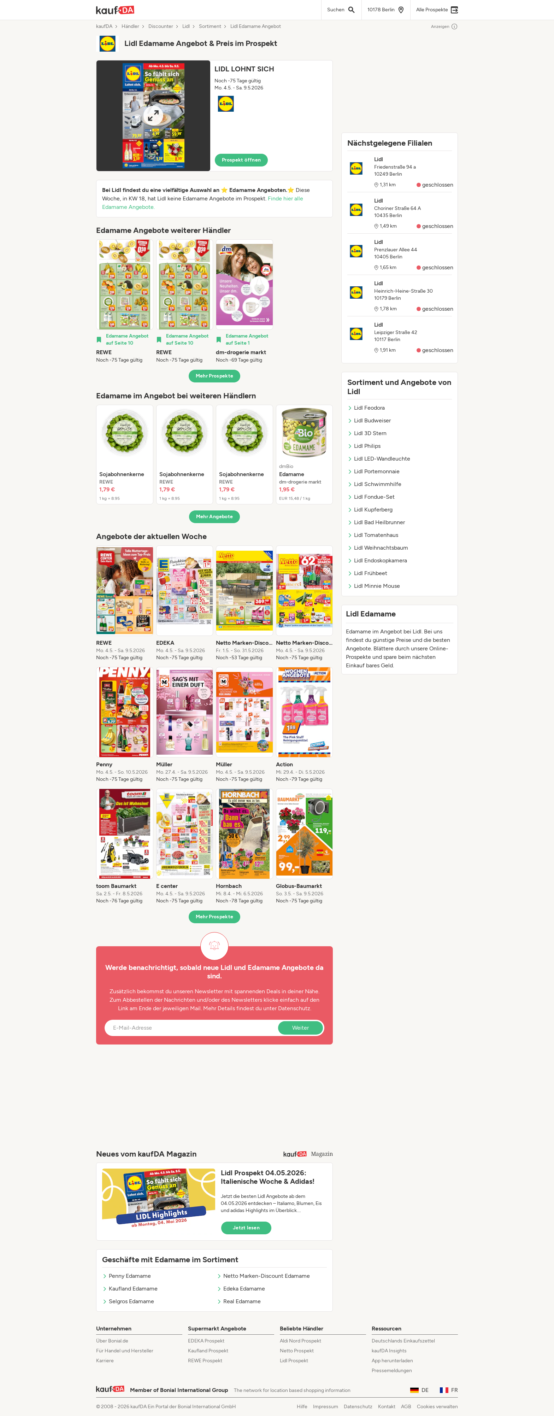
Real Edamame (239, 1301)
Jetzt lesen (246, 1228)
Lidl (186, 26)
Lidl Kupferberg (370, 509)
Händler (130, 26)
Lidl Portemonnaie (373, 471)
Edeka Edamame (241, 1288)
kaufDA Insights (389, 1351)
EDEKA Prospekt (206, 1341)
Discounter (160, 26)
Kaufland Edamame (130, 1288)
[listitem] (124, 301)
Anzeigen (444, 26)
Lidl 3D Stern (367, 433)
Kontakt (386, 1407)
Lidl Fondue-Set (371, 496)
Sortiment (210, 26)
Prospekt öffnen (241, 160)
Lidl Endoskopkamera (377, 560)
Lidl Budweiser (369, 420)
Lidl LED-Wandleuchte (378, 458)
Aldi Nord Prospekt (300, 1341)
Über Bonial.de (112, 1341)
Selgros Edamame (128, 1301)
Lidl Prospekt (294, 1361)
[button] (214, 115)
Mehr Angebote (214, 517)
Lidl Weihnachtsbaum (377, 547)
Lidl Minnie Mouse (373, 586)
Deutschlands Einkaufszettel (403, 1341)
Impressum (325, 1407)
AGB (406, 1407)
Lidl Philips (364, 446)
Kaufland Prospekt (208, 1351)
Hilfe (302, 1407)
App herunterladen (392, 1361)
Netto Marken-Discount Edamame (263, 1275)
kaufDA (104, 26)
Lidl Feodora (366, 407)
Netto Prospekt (297, 1351)
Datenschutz (294, 1008)
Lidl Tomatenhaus (372, 535)
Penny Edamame (126, 1275)
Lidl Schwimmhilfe (374, 484)
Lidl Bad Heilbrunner (376, 522)
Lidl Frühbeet (367, 573)
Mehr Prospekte (215, 376)
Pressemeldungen (392, 1371)
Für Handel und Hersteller (124, 1351)
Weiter (300, 1027)
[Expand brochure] (153, 115)
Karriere (105, 1361)
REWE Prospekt (205, 1361)
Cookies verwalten (437, 1407)
